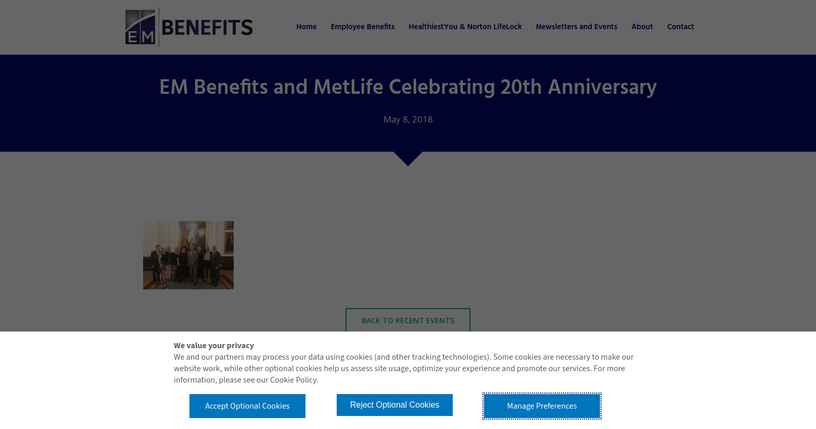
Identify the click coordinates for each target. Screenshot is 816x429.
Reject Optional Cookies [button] (395, 404)
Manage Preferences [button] (542, 406)
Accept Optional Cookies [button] (247, 406)
